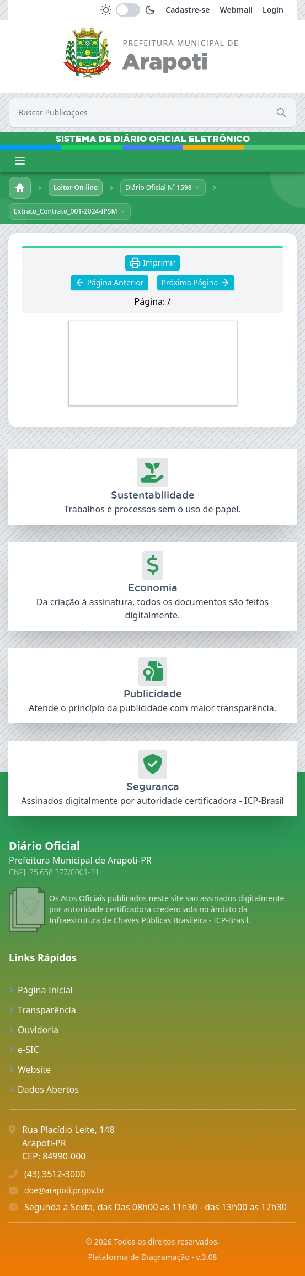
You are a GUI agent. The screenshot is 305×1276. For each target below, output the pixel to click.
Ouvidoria (33, 1030)
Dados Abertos (44, 1089)
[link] (152, 55)
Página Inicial (41, 990)
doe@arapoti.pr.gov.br (64, 1190)
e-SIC (24, 1050)
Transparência (42, 1010)
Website (30, 1069)
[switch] (128, 10)
